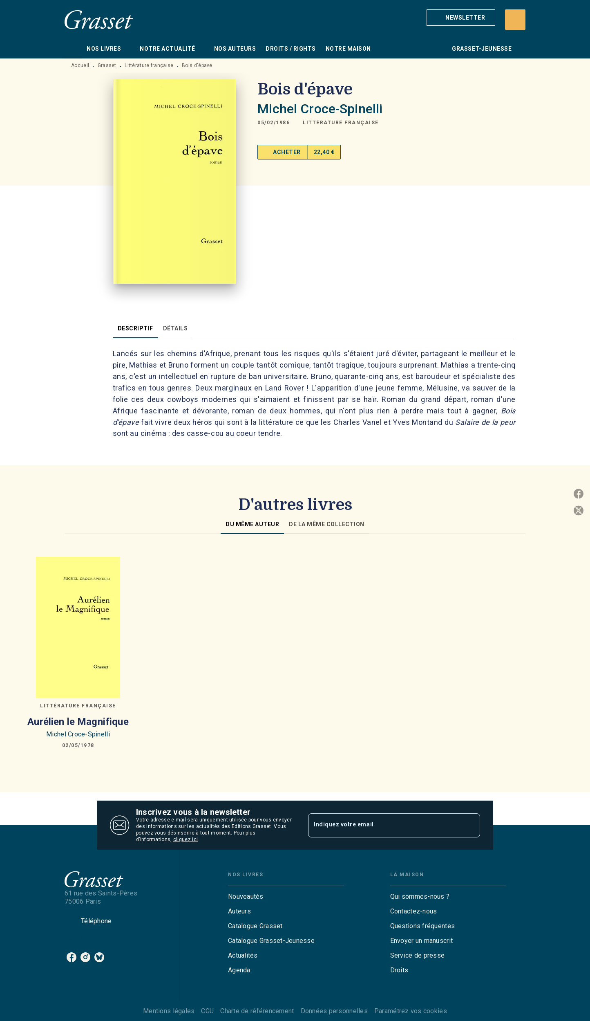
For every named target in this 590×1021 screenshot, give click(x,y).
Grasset (107, 65)
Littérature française (149, 65)
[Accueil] (99, 19)
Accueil (80, 65)
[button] (461, 17)
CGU (207, 1011)
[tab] (73, 48)
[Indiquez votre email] (384, 825)
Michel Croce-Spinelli (319, 109)
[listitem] (71, 957)
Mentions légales (168, 1011)
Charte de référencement (257, 1011)
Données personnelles (334, 1011)
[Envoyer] (470, 825)
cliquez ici (185, 839)
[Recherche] (515, 19)
